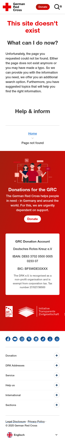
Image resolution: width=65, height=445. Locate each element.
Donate (42, 6)
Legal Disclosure (16, 421)
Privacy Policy (36, 421)
